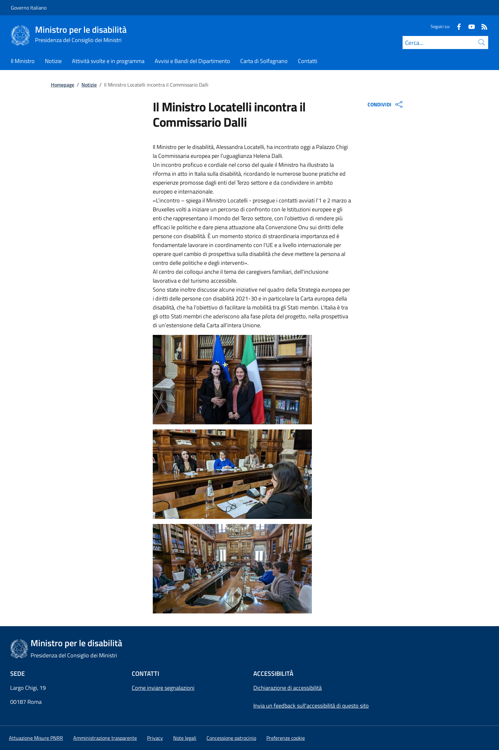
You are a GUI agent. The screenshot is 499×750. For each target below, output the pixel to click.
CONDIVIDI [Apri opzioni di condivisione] (386, 104)
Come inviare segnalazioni (163, 687)
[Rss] (481, 26)
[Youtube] (469, 26)
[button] (285, 738)
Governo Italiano (28, 7)
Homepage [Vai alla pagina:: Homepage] (62, 84)
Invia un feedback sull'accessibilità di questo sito (311, 705)
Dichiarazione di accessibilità (287, 687)
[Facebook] (456, 26)
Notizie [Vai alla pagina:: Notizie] (89, 84)
